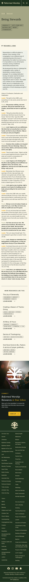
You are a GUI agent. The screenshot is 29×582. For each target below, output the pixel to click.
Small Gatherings (19, 478)
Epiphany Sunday (6, 442)
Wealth (14, 298)
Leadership (4, 560)
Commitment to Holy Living (20, 526)
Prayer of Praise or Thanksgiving (20, 556)
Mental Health (18, 433)
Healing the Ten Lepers (16, 336)
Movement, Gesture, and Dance (20, 443)
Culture (3, 528)
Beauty (3, 504)
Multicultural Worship (20, 447)
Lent (3, 454)
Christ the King (5, 493)
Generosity (6, 25)
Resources (10, 13)
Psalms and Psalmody (20, 466)
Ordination (18, 453)
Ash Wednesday (6, 457)
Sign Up (14, 414)
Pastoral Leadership (9, 351)
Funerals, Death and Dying (7, 542)
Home (3, 13)
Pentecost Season (6, 484)
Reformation (18, 472)
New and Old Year (20, 450)
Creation (4, 525)
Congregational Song (7, 522)
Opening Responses (20, 510)
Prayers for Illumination (21, 530)
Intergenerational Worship (6, 553)
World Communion (20, 493)
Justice (3, 557)
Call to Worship (19, 504)
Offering (18, 311)
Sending (17, 560)
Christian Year (5, 513)
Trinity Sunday (5, 487)
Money (15, 27)
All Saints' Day (5, 490)
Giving (5, 311)
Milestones (18, 436)
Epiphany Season (6, 445)
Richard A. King (10, 46)
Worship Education (20, 496)
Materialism (6, 27)
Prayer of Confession (20, 516)
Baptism (17, 539)
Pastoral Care (18, 456)
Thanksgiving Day (8, 313)
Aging (3, 501)
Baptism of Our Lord (7, 448)
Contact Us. (16, 579)
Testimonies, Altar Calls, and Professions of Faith (21, 545)
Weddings (17, 487)
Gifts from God (17, 25)
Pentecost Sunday (6, 481)
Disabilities (4, 531)
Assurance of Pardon (20, 522)
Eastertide (4, 475)
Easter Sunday (5, 472)
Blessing (4, 507)
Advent (3, 436)
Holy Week (4, 460)
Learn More (9, 301)
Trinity (16, 484)
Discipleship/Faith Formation (6, 534)
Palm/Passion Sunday (7, 463)
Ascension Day (5, 478)
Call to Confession (19, 513)
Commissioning (5, 519)
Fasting (3, 538)
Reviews (17, 475)
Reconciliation (18, 469)
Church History (5, 516)
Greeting (17, 507)
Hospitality (4, 549)
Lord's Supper (19, 552)
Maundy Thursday (6, 466)
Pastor (12, 349)
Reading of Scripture (20, 533)
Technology (18, 481)
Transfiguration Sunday (7, 451)
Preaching (17, 459)
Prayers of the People (20, 549)
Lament (17, 519)
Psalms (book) (7, 326)
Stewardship (6, 29)
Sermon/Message (19, 536)
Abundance (6, 324)
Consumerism (7, 297)
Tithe (22, 326)
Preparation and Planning (19, 462)
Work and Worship (20, 490)
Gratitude (11, 311)
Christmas (4, 439)
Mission (17, 439)
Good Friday (5, 469)
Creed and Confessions (21, 542)
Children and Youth (6, 510)
